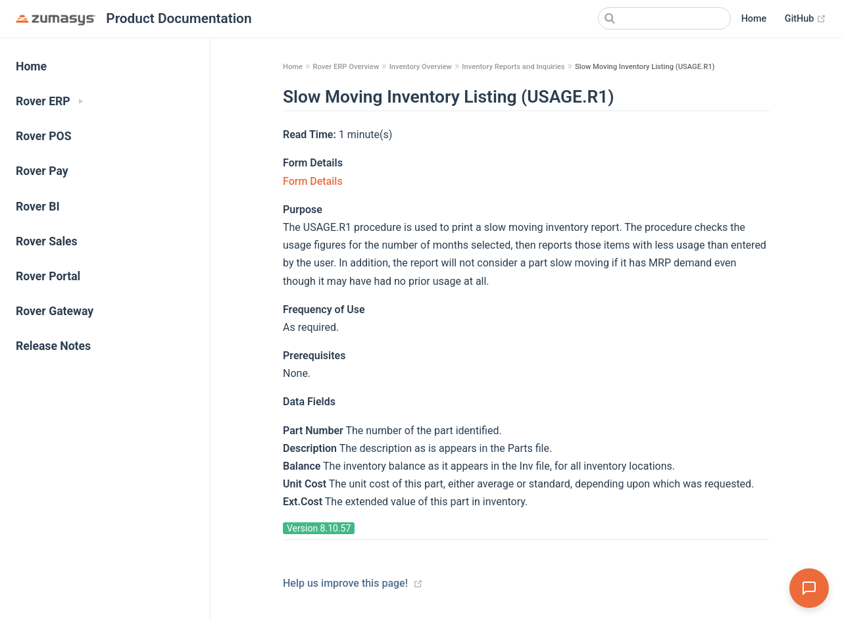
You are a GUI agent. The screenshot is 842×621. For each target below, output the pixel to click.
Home (754, 18)
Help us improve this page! (345, 583)
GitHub (805, 19)
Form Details (313, 181)
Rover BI (38, 206)
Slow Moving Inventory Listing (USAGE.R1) (644, 66)
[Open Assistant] (809, 588)
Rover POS (44, 136)
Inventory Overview (420, 66)
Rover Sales (47, 241)
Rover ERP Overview (345, 66)
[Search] (664, 18)
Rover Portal (48, 276)
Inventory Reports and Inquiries (513, 66)
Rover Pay (42, 171)
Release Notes (53, 346)
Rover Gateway (54, 311)
